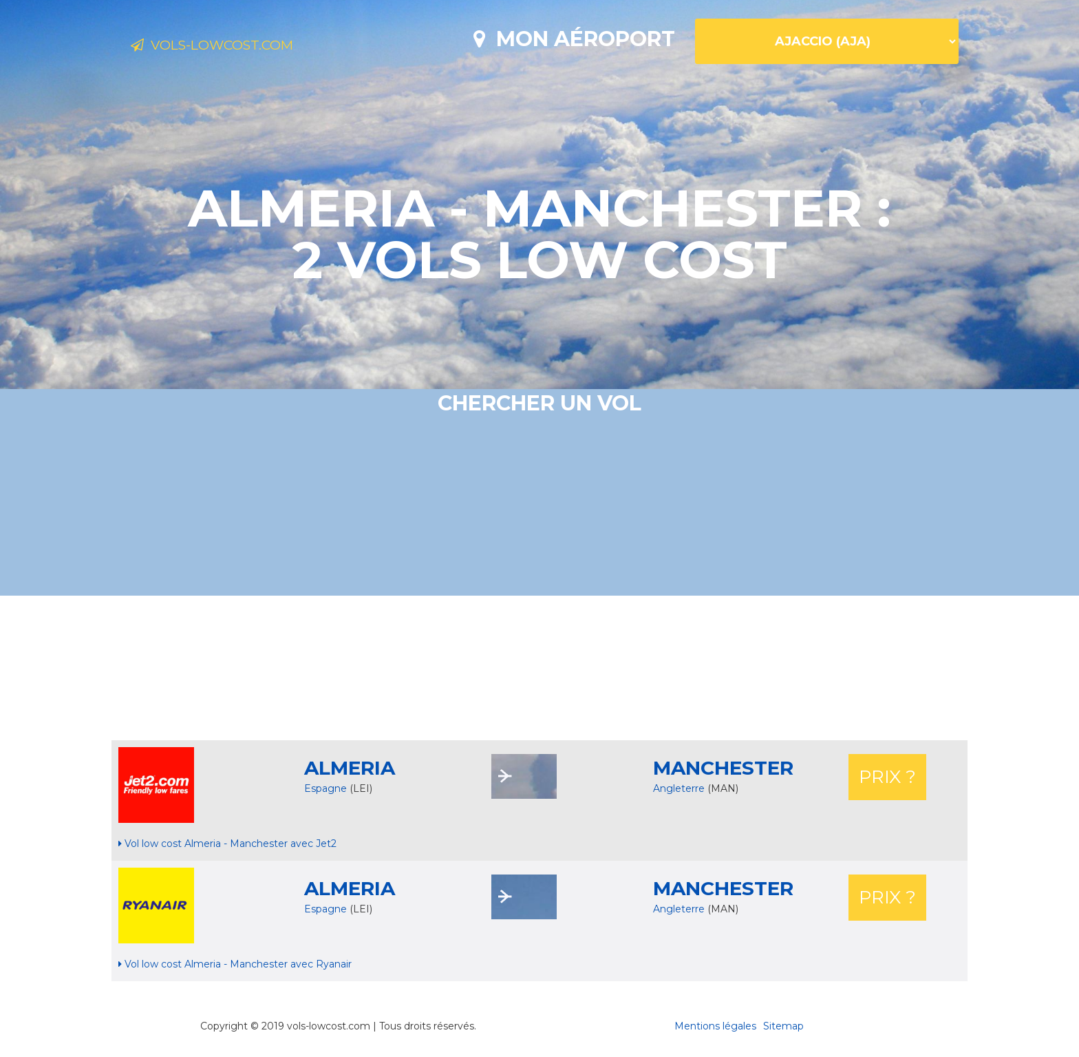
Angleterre (680, 788)
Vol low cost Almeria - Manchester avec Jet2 (227, 843)
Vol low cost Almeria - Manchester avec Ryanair (235, 964)
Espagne (325, 788)
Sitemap (783, 1026)
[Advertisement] (539, 668)
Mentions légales (715, 1026)
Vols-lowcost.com (240, 47)
